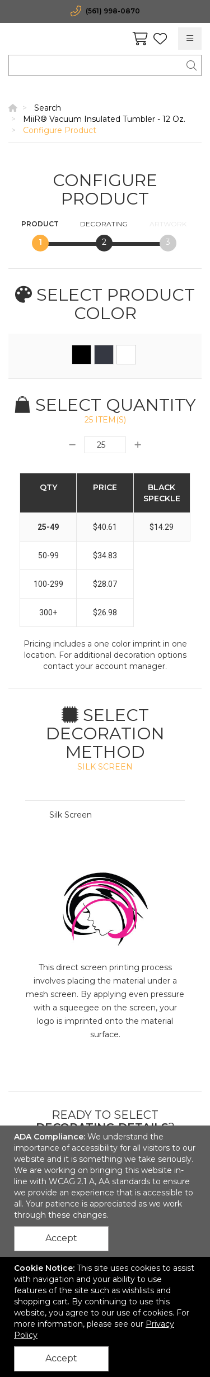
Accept (61, 1238)
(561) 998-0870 (113, 11)
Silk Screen (70, 815)
